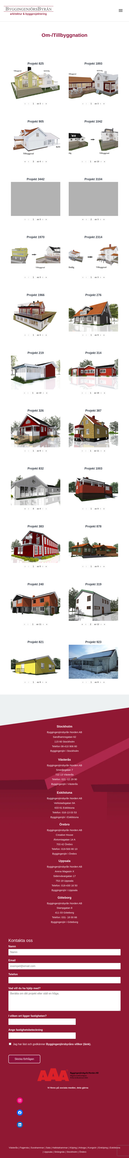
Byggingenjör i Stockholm (64, 750)
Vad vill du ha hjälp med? (25, 988)
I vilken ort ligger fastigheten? (28, 1015)
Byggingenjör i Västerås (64, 784)
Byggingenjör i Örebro (64, 853)
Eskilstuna (115, 1147)
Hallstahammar (60, 1147)
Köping (73, 1147)
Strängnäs (59, 1152)
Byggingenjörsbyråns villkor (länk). (68, 1044)
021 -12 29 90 (69, 779)
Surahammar (37, 1147)
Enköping (103, 1147)
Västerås (14, 1147)
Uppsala (48, 1152)
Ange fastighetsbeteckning (26, 1029)
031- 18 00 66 (69, 917)
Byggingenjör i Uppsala (64, 890)
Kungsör (92, 1147)
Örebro (82, 1152)
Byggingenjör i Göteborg (64, 922)
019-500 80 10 (68, 849)
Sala (48, 1147)
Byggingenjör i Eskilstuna (64, 817)
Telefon (13, 974)
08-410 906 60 (69, 746)
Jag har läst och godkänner (52, 1044)
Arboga (82, 1147)
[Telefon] (64, 980)
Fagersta (24, 1147)
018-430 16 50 (69, 885)
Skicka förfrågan (24, 1059)
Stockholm (72, 1152)
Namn (13, 946)
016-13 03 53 (69, 812)
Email (12, 960)
